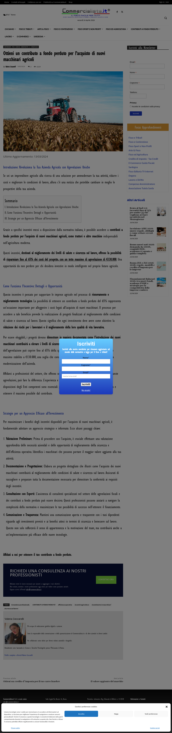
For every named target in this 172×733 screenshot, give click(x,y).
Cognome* (86, 365)
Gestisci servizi (155, 728)
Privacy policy (15, 728)
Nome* (86, 357)
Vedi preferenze (151, 714)
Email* (86, 372)
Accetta (81, 714)
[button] (166, 706)
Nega (116, 714)
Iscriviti (86, 384)
